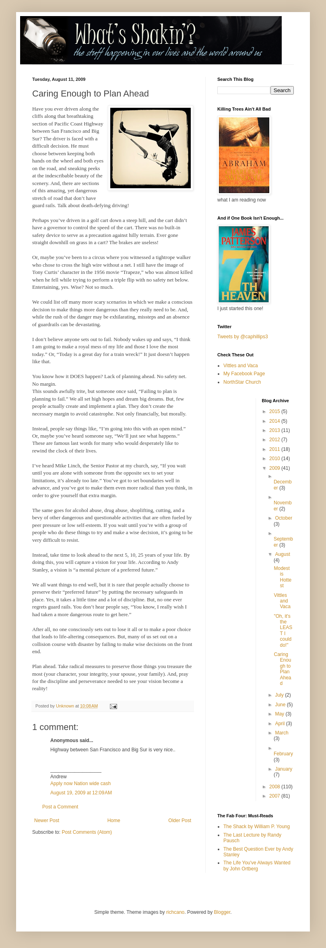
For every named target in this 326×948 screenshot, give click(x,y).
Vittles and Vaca (240, 365)
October (283, 518)
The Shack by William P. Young (256, 826)
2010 (275, 458)
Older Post (179, 820)
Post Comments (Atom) (87, 832)
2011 (275, 449)
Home (113, 820)
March (281, 733)
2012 (275, 439)
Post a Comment (60, 807)
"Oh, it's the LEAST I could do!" (283, 630)
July (280, 695)
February (283, 754)
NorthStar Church (242, 382)
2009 (275, 468)
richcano (175, 912)
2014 (275, 421)
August (282, 554)
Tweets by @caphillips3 (242, 336)
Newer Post (46, 820)
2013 (275, 430)
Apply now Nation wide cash (80, 783)
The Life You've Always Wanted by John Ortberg (257, 865)
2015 (275, 411)
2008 (275, 787)
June (281, 704)
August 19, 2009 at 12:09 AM (81, 793)
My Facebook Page (244, 373)
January (283, 769)
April (280, 723)
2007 (275, 796)
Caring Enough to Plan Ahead (282, 669)
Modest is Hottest (282, 577)
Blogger (222, 912)
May (280, 714)
